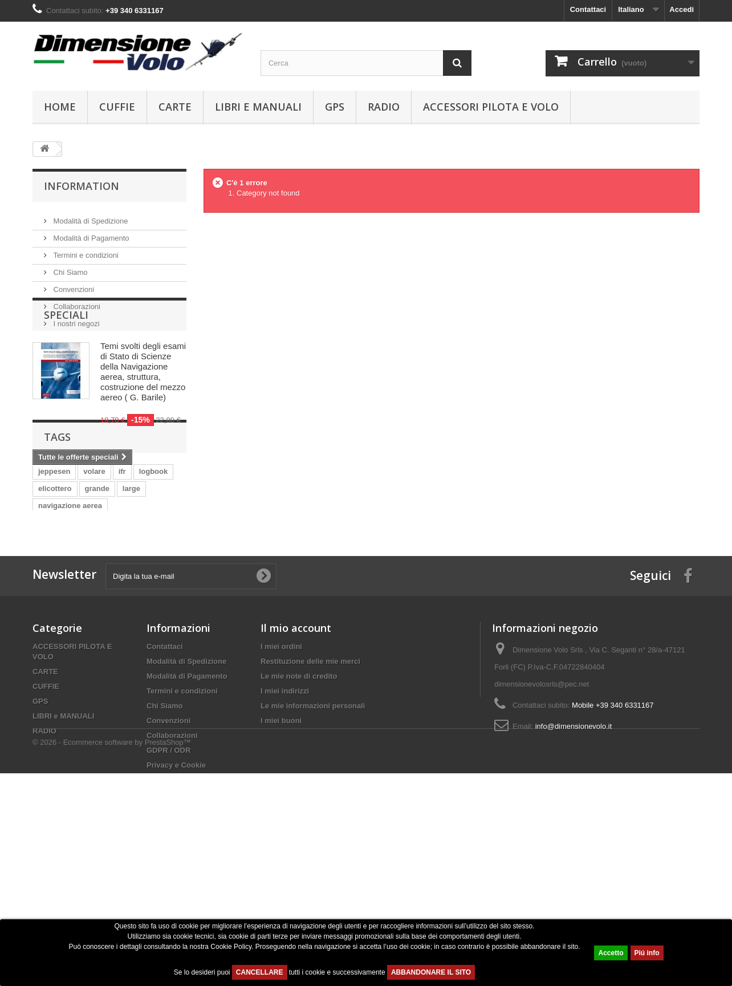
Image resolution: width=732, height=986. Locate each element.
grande (97, 598)
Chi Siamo (69, 267)
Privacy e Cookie (176, 914)
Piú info (647, 953)
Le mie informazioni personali (313, 854)
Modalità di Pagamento (90, 233)
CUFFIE (117, 106)
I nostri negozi (75, 319)
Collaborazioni (75, 302)
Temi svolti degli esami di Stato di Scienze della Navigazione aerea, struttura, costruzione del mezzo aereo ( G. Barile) (143, 418)
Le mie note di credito (299, 825)
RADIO (384, 106)
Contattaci (588, 9)
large (131, 598)
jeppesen (54, 581)
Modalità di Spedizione (89, 216)
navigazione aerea (70, 615)
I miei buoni (281, 869)
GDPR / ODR (168, 899)
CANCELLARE (259, 972)
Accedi (681, 9)
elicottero (55, 598)
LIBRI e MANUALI (258, 106)
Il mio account (296, 777)
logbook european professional (93, 632)
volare (94, 581)
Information (81, 186)
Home (60, 106)
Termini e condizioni (85, 250)
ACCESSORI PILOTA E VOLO (491, 106)
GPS (334, 106)
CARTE (175, 106)
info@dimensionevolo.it (573, 875)
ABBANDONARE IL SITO (431, 972)
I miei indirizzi (285, 839)
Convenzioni (72, 285)
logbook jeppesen (69, 649)
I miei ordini (281, 795)
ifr (122, 581)
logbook (153, 581)
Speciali (66, 362)
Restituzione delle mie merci (310, 810)
